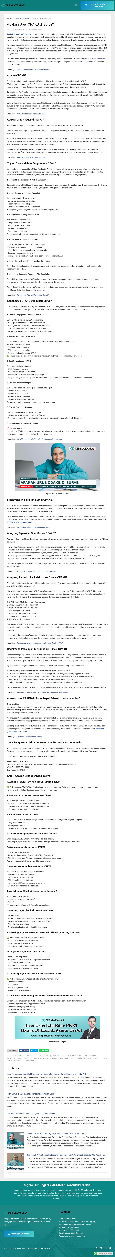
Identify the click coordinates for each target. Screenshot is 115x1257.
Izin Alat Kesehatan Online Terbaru (30, 114)
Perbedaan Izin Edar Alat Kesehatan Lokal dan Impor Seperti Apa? (42, 692)
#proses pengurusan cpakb (86, 1058)
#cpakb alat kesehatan (71, 1056)
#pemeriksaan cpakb (39, 1058)
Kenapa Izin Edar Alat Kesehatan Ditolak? (33, 295)
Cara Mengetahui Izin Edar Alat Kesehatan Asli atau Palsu (39, 439)
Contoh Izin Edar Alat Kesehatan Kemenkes (33, 70)
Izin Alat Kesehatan (97, 59)
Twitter (34, 1050)
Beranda (9, 18)
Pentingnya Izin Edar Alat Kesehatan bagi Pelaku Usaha (31, 1094)
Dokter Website (44, 1248)
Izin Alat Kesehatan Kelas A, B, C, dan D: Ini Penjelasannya (32, 1113)
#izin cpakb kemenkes (92, 1056)
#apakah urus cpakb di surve (25, 1056)
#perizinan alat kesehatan (61, 1058)
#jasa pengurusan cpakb (18, 1058)
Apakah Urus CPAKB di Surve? (19, 34)
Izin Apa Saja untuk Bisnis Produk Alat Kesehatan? (36, 572)
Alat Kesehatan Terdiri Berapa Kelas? (31, 157)
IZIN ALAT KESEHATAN (22, 18)
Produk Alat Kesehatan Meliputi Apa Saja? (33, 527)
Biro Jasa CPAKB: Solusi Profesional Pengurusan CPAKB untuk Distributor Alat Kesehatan (66, 1155)
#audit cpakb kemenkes (49, 1056)
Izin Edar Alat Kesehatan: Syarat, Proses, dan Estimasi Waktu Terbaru (57, 1133)
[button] (76, 5)
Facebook (24, 1050)
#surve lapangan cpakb (24, 1060)
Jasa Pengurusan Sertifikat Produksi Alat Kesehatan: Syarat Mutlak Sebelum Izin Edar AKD (47, 1074)
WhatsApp (44, 1050)
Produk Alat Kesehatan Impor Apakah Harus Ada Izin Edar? (40, 643)
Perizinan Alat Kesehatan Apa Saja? (30, 737)
